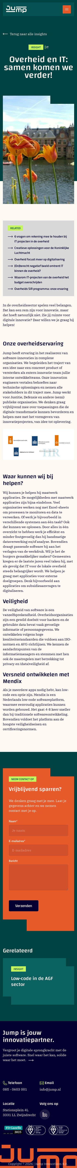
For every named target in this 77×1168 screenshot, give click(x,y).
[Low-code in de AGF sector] (38, 981)
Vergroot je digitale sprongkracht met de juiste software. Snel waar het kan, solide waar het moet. (34, 1055)
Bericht (13, 861)
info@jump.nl (50, 1089)
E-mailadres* (17, 841)
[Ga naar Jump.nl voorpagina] (16, 9)
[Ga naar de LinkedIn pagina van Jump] (45, 1114)
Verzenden (23, 907)
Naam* (13, 821)
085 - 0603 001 (15, 1089)
